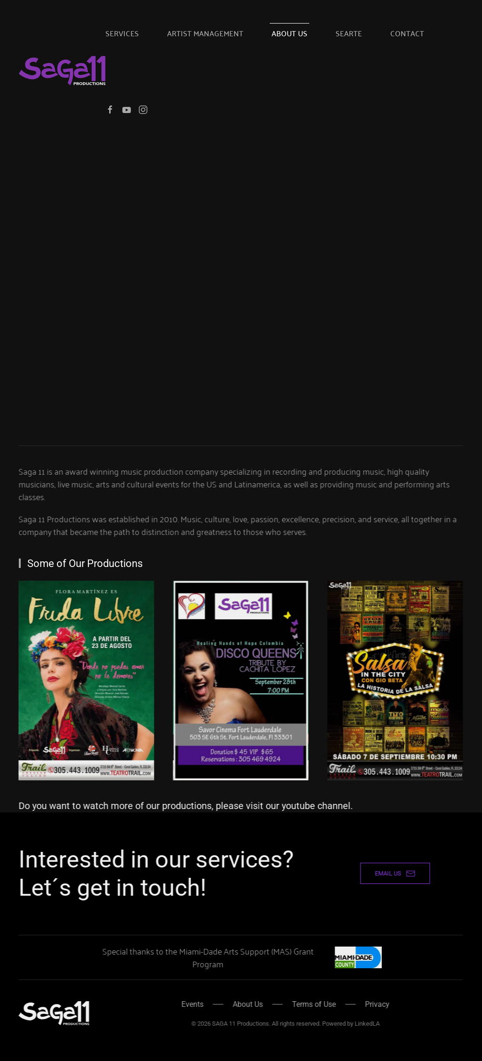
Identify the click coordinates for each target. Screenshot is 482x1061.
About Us (289, 33)
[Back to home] (62, 70)
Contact (407, 33)
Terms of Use (312, 1004)
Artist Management (205, 33)
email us (393, 873)
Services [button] (122, 33)
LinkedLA (365, 1023)
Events (190, 1004)
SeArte (349, 33)
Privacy (375, 1004)
